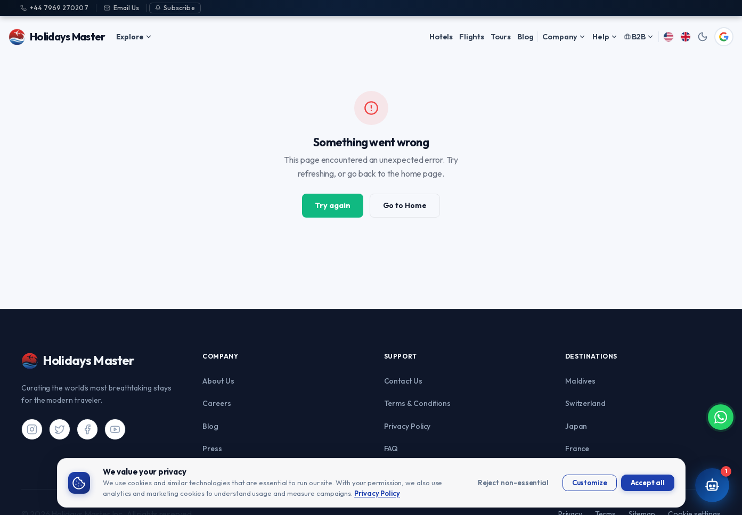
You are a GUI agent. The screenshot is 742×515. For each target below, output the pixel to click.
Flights (471, 36)
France (577, 448)
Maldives (580, 381)
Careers (216, 403)
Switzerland (585, 403)
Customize (589, 482)
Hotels (441, 36)
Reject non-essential (513, 482)
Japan (576, 426)
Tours (501, 36)
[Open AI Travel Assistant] (712, 485)
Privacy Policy (407, 426)
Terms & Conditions (417, 403)
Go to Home (405, 205)
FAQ (391, 448)
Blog (525, 36)
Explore (134, 36)
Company (564, 36)
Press (212, 448)
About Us (218, 381)
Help (604, 36)
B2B (639, 36)
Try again (332, 205)
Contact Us (403, 381)
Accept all (648, 482)
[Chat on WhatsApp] (716, 451)
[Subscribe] (175, 8)
